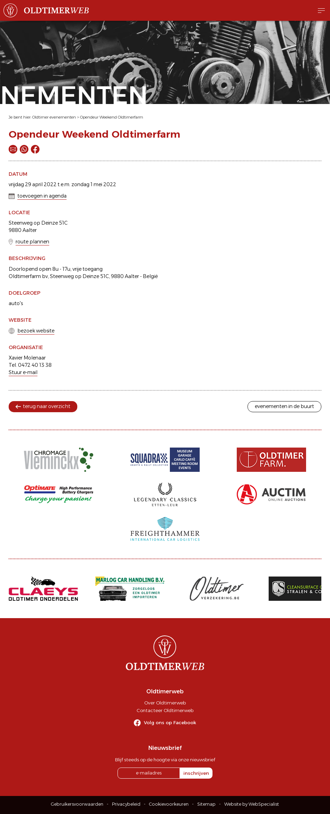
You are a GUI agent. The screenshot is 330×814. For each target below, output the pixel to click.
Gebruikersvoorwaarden (77, 804)
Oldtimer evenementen (54, 117)
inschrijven (196, 773)
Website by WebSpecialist (251, 804)
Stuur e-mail (23, 372)
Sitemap (206, 804)
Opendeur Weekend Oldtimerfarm (111, 117)
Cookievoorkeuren (169, 804)
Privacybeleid (126, 804)
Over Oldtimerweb (165, 702)
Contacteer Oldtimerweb (165, 710)
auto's (16, 303)
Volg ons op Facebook (170, 722)
